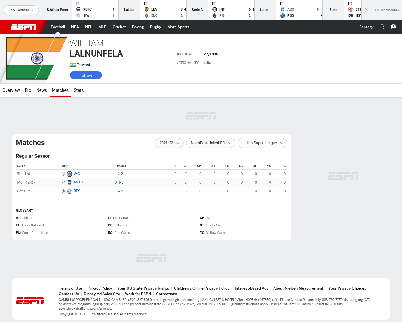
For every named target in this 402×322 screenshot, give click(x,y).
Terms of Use (70, 288)
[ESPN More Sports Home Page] (178, 27)
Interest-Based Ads (251, 288)
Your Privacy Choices (347, 288)
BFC (77, 191)
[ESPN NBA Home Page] (75, 27)
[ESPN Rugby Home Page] (155, 27)
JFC (77, 173)
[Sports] (21, 10)
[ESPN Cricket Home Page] (119, 27)
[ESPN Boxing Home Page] (138, 27)
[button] (382, 26)
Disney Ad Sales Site (102, 293)
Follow (85, 75)
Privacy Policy (99, 288)
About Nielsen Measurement (298, 288)
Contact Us (69, 293)
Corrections (166, 293)
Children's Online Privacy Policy (202, 288)
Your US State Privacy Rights (143, 288)
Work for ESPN (138, 293)
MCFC (79, 182)
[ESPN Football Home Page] (58, 27)
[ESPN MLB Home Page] (102, 27)
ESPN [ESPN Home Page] (24, 27)
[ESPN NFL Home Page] (88, 27)
